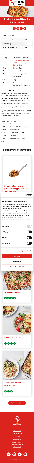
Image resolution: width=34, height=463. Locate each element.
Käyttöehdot (17, 431)
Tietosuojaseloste (17, 434)
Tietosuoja (17, 436)
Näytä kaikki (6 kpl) (17, 403)
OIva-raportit (17, 447)
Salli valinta (17, 261)
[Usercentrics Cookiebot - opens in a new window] (24, 195)
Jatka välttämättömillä (17, 267)
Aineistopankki (17, 439)
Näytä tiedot (24, 250)
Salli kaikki (17, 256)
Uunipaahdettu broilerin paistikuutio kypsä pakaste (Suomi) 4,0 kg (22, 63)
